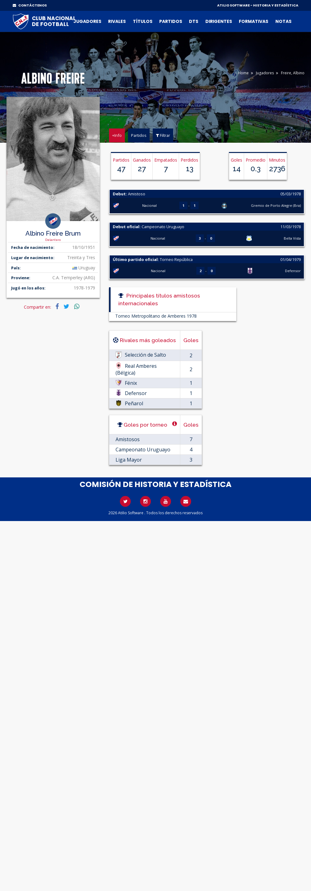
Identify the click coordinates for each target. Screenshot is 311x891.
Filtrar (163, 135)
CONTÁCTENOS (30, 5)
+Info (117, 135)
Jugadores (87, 21)
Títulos (142, 21)
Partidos (170, 21)
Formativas (253, 21)
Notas (283, 21)
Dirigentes (218, 21)
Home (243, 73)
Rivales (117, 21)
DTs (193, 21)
